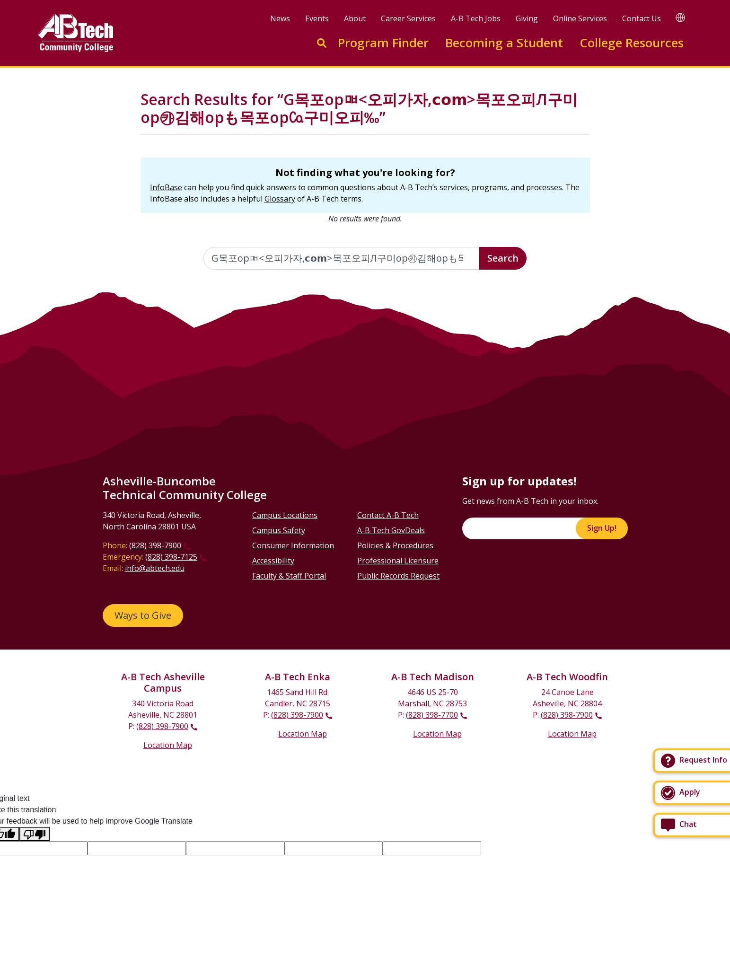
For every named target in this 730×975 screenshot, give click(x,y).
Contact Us (641, 18)
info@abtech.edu (155, 568)
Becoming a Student (504, 43)
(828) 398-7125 (171, 557)
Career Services (408, 18)
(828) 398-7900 (155, 545)
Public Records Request (398, 576)
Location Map (167, 745)
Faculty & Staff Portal (289, 576)
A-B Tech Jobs (476, 18)
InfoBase (166, 187)
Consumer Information (293, 545)
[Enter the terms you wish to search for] (341, 258)
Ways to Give (142, 615)
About (355, 18)
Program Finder (383, 43)
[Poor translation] (34, 834)
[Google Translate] (680, 17)
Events (317, 18)
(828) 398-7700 (432, 715)
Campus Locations (284, 515)
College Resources (632, 43)
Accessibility (273, 560)
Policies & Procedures (395, 545)
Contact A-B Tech (388, 515)
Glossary (279, 198)
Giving (527, 18)
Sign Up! (601, 528)
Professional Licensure (398, 560)
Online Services (580, 18)
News (280, 18)
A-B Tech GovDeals (391, 530)
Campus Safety (278, 530)
